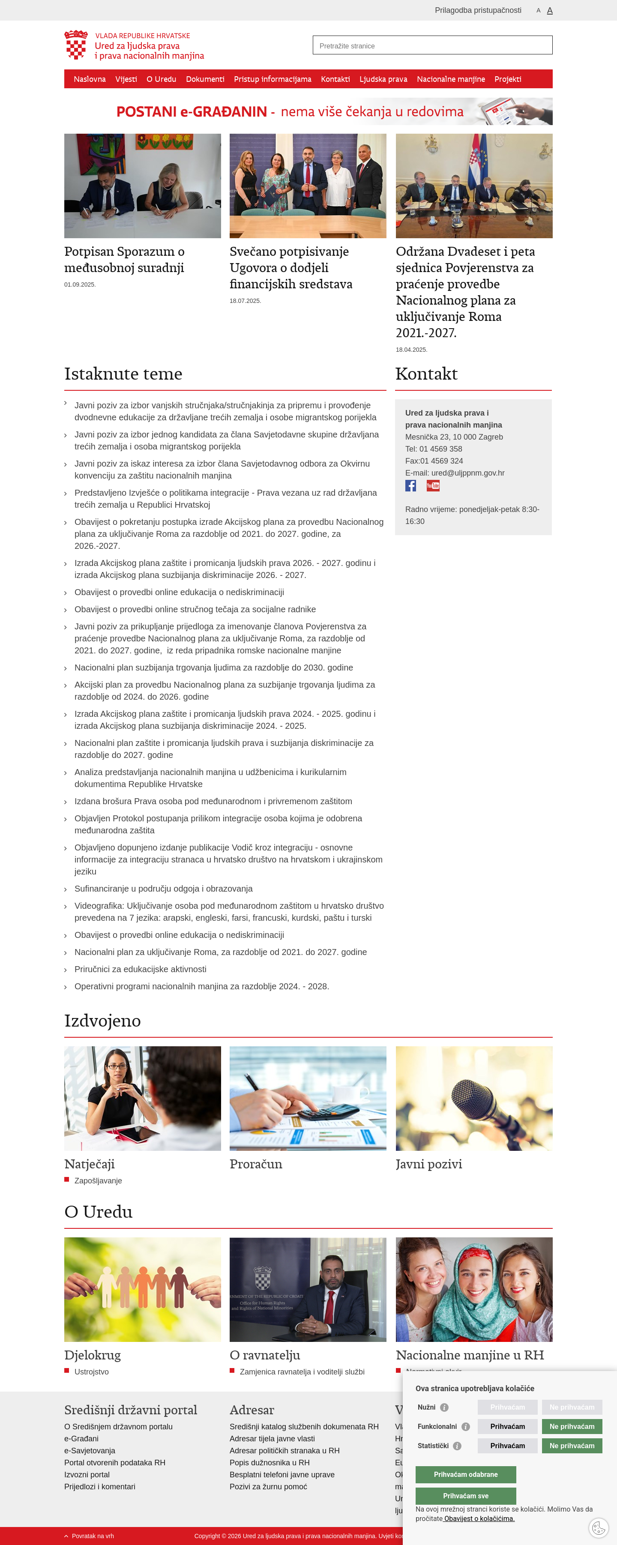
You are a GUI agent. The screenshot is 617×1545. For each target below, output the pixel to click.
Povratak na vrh (93, 1536)
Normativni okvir (433, 1372)
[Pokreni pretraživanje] (543, 45)
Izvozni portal (87, 1474)
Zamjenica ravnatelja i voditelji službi (302, 1372)
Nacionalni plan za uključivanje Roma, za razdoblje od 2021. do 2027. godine (221, 952)
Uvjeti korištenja (400, 1536)
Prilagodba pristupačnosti (478, 10)
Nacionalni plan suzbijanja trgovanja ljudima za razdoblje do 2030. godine (214, 667)
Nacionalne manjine (451, 79)
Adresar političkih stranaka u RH (285, 1450)
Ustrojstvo (92, 1372)
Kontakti (335, 79)
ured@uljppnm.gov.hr (468, 473)
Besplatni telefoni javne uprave (282, 1474)
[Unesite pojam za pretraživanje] (423, 46)
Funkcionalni (437, 1444)
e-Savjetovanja (89, 1450)
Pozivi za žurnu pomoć (268, 1486)
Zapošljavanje (98, 1181)
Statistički (433, 1463)
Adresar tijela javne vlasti (272, 1438)
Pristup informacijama (272, 79)
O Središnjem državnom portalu (118, 1426)
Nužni (427, 1424)
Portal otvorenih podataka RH (114, 1462)
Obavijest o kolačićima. (479, 1519)
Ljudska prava (383, 79)
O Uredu (162, 79)
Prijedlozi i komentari (99, 1486)
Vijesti (126, 79)
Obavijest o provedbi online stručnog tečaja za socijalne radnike (195, 609)
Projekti (507, 79)
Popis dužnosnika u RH (270, 1462)
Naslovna (90, 79)
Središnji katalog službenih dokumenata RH (304, 1426)
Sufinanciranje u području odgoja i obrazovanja (164, 888)
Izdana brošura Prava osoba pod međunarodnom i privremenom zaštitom (213, 801)
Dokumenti (205, 79)
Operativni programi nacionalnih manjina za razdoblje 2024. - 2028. (202, 986)
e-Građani (81, 1438)
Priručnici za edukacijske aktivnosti (141, 969)
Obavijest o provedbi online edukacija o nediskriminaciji (179, 592)
